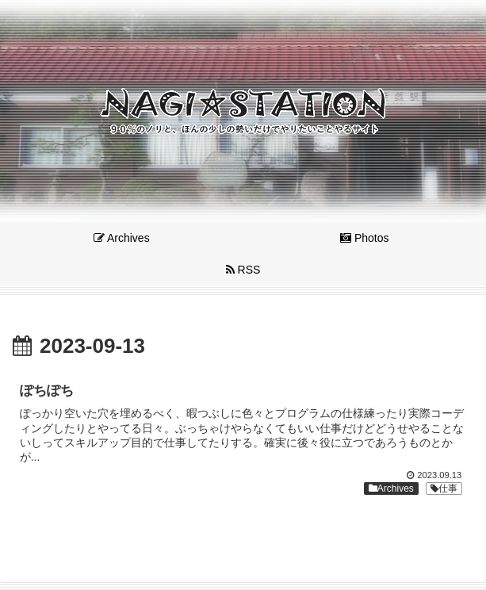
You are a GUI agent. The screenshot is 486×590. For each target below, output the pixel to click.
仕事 (444, 488)
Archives (391, 488)
